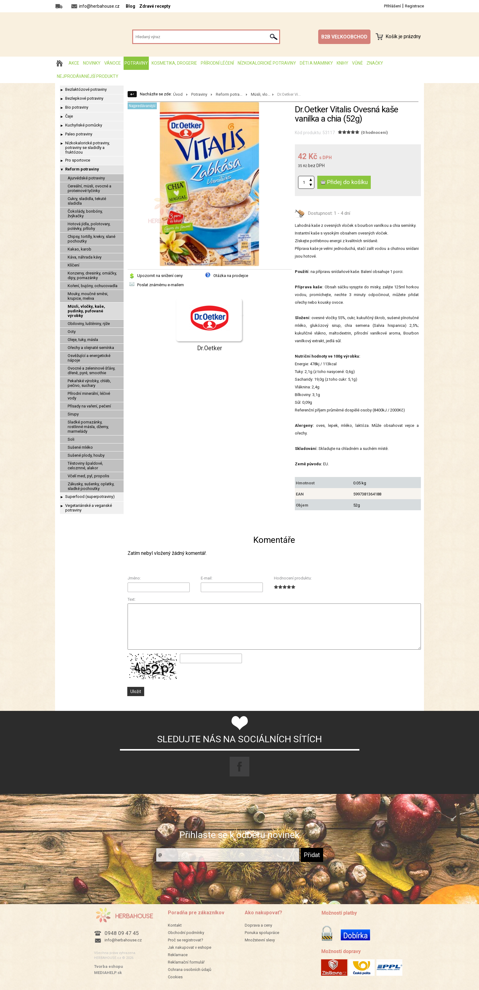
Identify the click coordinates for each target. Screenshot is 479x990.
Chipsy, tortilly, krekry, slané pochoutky (91, 238)
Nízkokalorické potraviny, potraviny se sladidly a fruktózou (87, 147)
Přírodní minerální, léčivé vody (89, 395)
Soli (71, 439)
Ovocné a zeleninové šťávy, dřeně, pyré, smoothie (91, 370)
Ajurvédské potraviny (86, 178)
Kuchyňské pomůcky (83, 125)
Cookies (175, 977)
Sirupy (73, 414)
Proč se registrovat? (185, 940)
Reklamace (178, 954)
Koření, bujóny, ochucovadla (92, 285)
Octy (72, 331)
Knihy (342, 63)
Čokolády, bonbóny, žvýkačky (85, 213)
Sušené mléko (80, 447)
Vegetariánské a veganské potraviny (88, 507)
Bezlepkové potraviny (84, 98)
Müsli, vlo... (260, 94)
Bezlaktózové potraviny (86, 89)
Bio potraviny (76, 107)
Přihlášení (392, 6)
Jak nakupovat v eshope (189, 947)
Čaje (69, 116)
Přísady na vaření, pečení (89, 406)
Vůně (357, 63)
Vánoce (112, 63)
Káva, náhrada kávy (84, 257)
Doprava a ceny (258, 925)
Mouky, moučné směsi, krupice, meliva (88, 296)
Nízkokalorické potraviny (267, 63)
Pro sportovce (77, 160)
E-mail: (206, 578)
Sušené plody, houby (86, 455)
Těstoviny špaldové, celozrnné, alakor (85, 465)
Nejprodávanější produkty (87, 76)
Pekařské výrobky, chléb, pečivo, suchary (89, 383)
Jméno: (134, 578)
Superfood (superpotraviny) (90, 496)
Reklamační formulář (186, 962)
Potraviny (136, 63)
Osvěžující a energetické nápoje (89, 358)
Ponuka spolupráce (262, 932)
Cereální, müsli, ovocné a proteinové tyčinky (89, 188)
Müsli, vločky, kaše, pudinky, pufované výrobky (86, 311)
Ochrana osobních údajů (189, 969)
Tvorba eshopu (108, 966)
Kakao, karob (79, 249)
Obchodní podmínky (186, 932)
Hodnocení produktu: (293, 578)
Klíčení (73, 265)
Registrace (414, 6)
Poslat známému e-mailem (160, 285)
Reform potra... (229, 94)
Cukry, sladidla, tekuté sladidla (87, 201)
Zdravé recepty (154, 6)
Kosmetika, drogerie (174, 63)
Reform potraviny (82, 169)
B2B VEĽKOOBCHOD (344, 37)
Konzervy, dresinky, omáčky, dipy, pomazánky (92, 275)
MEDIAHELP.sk (108, 972)
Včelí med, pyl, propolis (88, 476)
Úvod (178, 94)
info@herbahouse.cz (123, 940)
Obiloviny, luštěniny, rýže (89, 323)
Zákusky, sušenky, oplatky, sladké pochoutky (91, 486)
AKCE (74, 63)
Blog (130, 6)
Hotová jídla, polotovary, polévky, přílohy (89, 226)
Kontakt (175, 925)
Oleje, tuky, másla (83, 339)
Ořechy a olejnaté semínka (91, 347)
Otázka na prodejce (230, 275)
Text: (132, 599)
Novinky (92, 63)
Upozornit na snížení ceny (160, 275)
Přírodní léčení (217, 63)
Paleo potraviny (78, 134)
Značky (374, 63)
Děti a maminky (316, 63)
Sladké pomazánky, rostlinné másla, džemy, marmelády (88, 427)
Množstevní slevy (260, 940)
